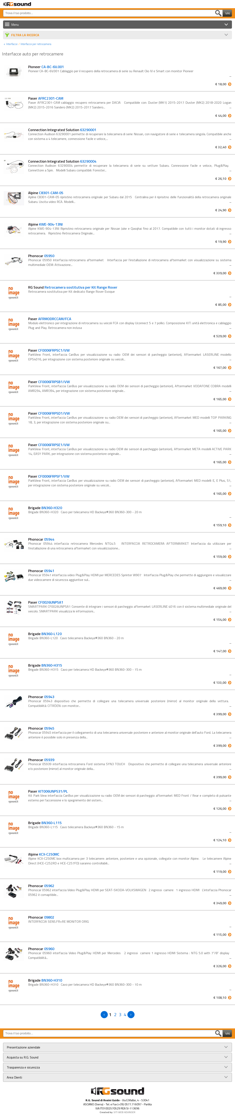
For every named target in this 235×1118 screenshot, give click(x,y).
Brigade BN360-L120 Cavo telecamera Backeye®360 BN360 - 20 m (76, 637)
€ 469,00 (219, 588)
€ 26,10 (220, 178)
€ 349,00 (219, 903)
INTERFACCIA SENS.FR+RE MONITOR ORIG (58, 921)
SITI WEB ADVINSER (124, 1112)
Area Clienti (14, 1077)
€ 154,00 (219, 619)
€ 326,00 (219, 966)
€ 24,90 (220, 210)
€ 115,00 (219, 934)
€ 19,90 (220, 241)
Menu (15, 24)
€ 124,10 (219, 840)
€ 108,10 (219, 997)
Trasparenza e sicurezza (23, 1067)
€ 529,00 (219, 336)
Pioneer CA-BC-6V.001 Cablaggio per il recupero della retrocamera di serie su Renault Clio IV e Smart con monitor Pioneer (110, 71)
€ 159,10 (219, 525)
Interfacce (12, 44)
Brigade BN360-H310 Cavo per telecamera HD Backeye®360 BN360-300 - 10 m (85, 984)
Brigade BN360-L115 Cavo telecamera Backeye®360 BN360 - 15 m (76, 826)
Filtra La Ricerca (25, 35)
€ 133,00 (219, 682)
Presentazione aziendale (23, 1047)
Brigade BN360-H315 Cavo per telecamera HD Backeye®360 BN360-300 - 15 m (85, 669)
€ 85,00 (220, 304)
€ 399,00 (219, 714)
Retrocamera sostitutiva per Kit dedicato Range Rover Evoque (71, 291)
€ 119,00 (219, 871)
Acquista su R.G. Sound (22, 1057)
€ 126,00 (219, 808)
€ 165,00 (219, 399)
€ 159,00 (219, 556)
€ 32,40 (220, 147)
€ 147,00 (219, 651)
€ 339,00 (219, 273)
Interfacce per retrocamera (36, 44)
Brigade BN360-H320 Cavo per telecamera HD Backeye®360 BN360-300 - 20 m (85, 512)
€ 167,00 (219, 367)
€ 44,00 (220, 115)
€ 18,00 (220, 84)
